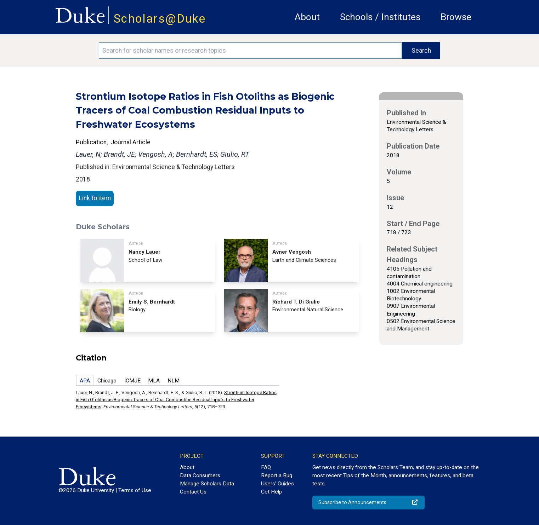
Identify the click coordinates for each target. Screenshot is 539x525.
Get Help (271, 492)
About (307, 17)
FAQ (266, 467)
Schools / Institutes (380, 17)
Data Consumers (200, 475)
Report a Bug (276, 475)
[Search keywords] (250, 50)
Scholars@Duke (160, 18)
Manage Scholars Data (207, 483)
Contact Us (193, 492)
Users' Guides (277, 483)
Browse (456, 17)
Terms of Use (134, 490)
